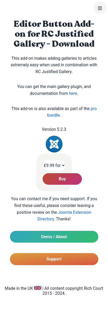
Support (54, 258)
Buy (62, 178)
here (73, 93)
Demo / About (54, 236)
